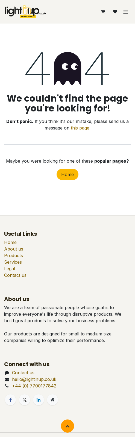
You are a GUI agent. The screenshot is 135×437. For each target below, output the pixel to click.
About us (13, 249)
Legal (9, 268)
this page (80, 128)
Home (67, 174)
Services (13, 262)
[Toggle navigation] (126, 11)
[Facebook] (10, 399)
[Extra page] (52, 399)
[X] (24, 399)
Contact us (15, 275)
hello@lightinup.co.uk (34, 379)
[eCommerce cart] (103, 12)
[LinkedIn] (38, 399)
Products (13, 255)
